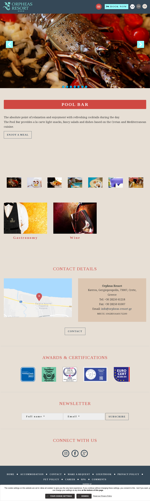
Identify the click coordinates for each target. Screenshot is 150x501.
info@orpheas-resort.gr (116, 308)
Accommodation (32, 474)
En (138, 6)
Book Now (116, 6)
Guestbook (104, 474)
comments (99, 479)
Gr (144, 6)
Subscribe (117, 416)
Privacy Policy (128, 474)
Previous (9, 44)
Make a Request (79, 474)
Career (70, 479)
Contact (75, 331)
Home (10, 474)
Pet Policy (51, 479)
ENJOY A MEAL (18, 134)
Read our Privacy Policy (102, 496)
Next (140, 44)
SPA (83, 479)
